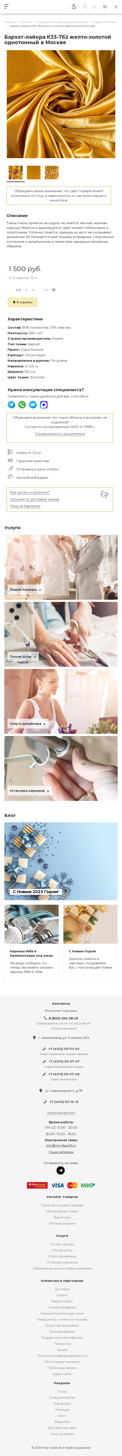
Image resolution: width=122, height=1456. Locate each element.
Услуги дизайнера (28, 724)
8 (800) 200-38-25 (63, 1018)
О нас (62, 1391)
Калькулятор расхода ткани (62, 1313)
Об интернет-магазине (62, 1362)
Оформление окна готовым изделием (62, 1268)
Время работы (61, 1122)
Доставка (62, 1289)
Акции (62, 1350)
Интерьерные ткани (62, 1211)
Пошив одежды (26, 589)
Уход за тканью (62, 1434)
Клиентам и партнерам (62, 1281)
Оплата (62, 1295)
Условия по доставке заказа (34, 499)
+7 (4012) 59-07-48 (63, 1074)
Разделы (62, 1383)
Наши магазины (61, 1152)
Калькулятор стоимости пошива (62, 1319)
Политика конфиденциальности (62, 1356)
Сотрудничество (62, 1398)
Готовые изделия (62, 1223)
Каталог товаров (62, 1197)
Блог (62, 1416)
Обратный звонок (61, 1113)
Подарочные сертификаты (62, 1338)
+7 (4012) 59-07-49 (63, 1049)
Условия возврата (62, 1307)
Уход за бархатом (25, 506)
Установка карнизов (30, 791)
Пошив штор (23, 657)
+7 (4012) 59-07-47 (64, 1062)
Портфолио (62, 1404)
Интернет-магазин (61, 1011)
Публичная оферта (62, 1368)
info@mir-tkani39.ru (61, 1145)
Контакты (61, 1004)
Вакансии (62, 1422)
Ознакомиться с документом (60, 434)
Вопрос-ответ (62, 1301)
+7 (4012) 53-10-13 (63, 1102)
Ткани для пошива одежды (62, 1205)
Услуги (62, 1236)
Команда (62, 1410)
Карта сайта (62, 1374)
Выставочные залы (62, 1428)
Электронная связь (61, 1140)
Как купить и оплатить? (29, 492)
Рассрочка (62, 1344)
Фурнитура (62, 1217)
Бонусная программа (62, 1325)
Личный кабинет (62, 1332)
